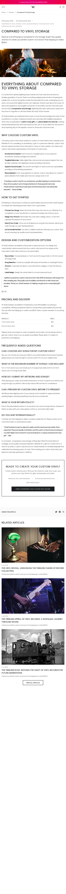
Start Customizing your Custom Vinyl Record (33, 489)
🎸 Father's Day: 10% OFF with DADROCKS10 (33, 2)
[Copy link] (63, 512)
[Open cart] (63, 7)
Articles (11, 12)
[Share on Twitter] (56, 512)
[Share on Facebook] (60, 512)
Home (4, 12)
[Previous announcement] (3, 2)
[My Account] (60, 7)
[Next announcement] (63, 2)
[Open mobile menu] (3, 7)
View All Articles (33, 683)
